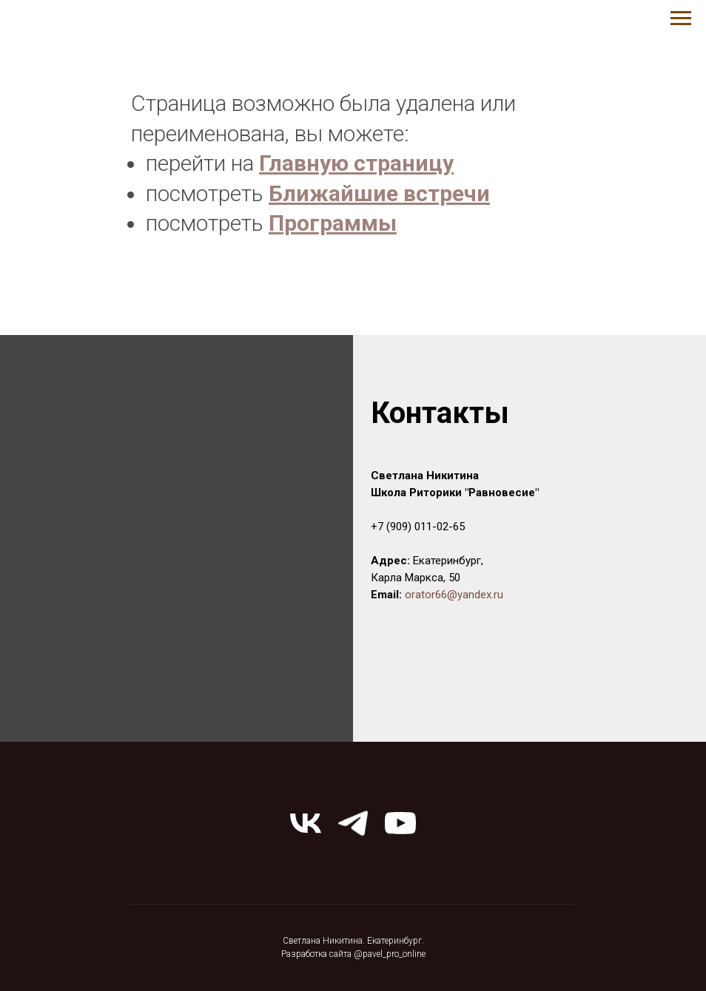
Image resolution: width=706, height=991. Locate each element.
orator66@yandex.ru (454, 594)
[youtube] (400, 823)
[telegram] (353, 823)
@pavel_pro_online (390, 954)
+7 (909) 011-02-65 (418, 526)
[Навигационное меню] (680, 18)
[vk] (305, 823)
